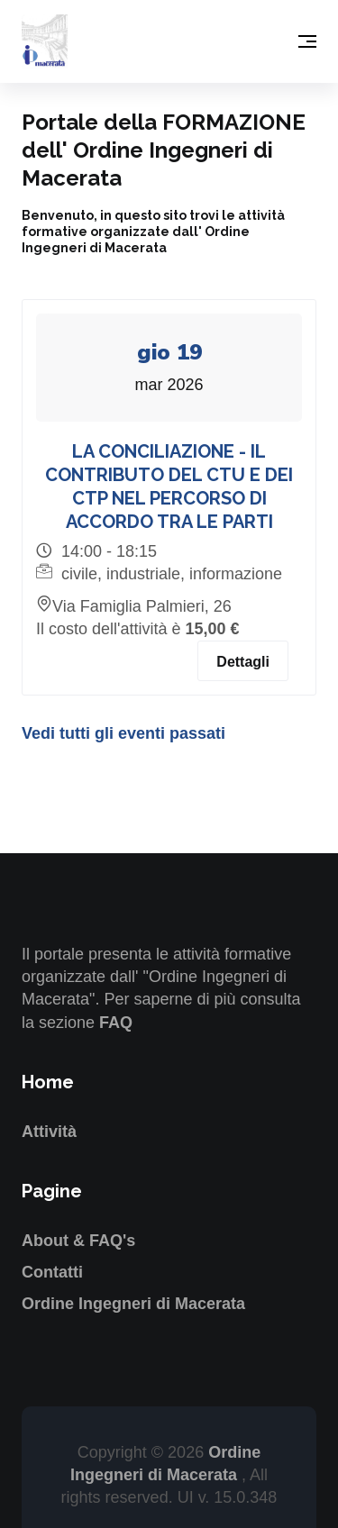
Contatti (52, 1272)
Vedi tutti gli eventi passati (123, 733)
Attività (49, 1132)
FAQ (115, 1023)
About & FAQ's (78, 1241)
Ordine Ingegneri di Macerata (133, 1304)
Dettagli (242, 661)
